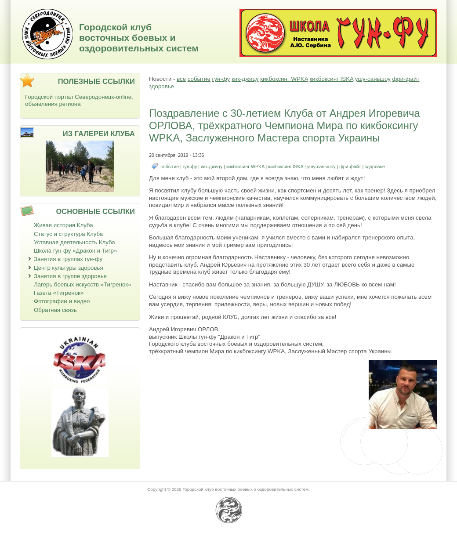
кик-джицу (245, 79)
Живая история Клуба (63, 225)
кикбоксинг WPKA (284, 79)
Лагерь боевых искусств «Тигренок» (82, 284)
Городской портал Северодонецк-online (78, 97)
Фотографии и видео (62, 301)
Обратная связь (55, 310)
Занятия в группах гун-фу (68, 259)
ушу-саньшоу (373, 79)
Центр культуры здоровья (68, 267)
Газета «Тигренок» (58, 293)
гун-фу (221, 79)
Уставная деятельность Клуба (74, 242)
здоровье (161, 86)
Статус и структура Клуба (68, 234)
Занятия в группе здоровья (70, 276)
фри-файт (406, 79)
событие (199, 79)
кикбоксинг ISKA (331, 79)
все (181, 79)
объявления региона (53, 104)
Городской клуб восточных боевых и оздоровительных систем (139, 37)
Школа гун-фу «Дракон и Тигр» (75, 250)
